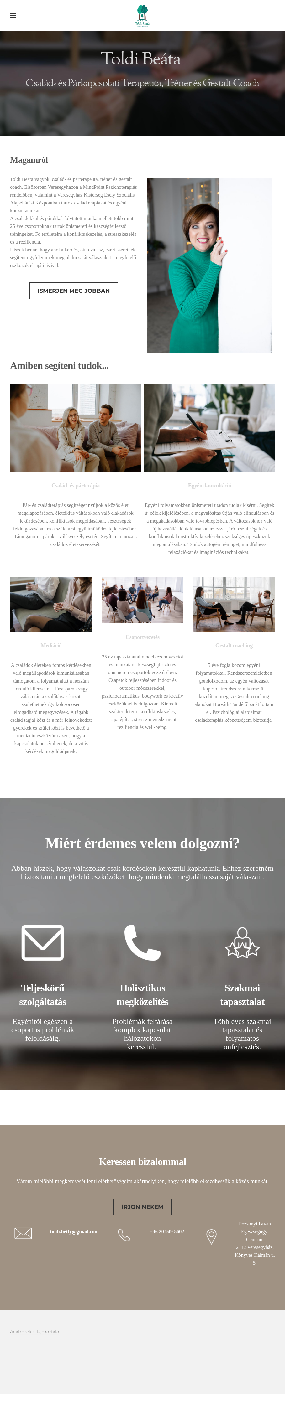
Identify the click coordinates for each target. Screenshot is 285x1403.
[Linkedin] (259, 1335)
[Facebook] (248, 1335)
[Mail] (269, 1335)
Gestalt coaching (234, 645)
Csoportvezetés (142, 637)
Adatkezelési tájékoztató (36, 1331)
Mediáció (51, 645)
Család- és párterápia (75, 485)
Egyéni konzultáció (209, 485)
